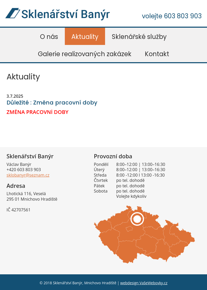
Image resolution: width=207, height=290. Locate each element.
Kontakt (157, 54)
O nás (49, 36)
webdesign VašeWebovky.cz (143, 282)
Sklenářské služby (139, 36)
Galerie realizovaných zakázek (84, 54)
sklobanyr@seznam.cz (28, 175)
